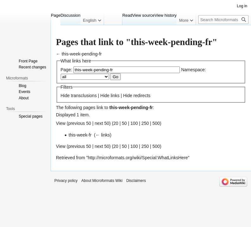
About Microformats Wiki (101, 180)
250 (145, 123)
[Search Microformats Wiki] (223, 19)
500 (156, 123)
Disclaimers (136, 180)
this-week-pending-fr (82, 53)
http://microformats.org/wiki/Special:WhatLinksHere (138, 157)
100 (134, 123)
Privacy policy (65, 180)
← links (102, 134)
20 (116, 123)
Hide (65, 95)
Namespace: (193, 69)
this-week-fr (80, 134)
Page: (66, 69)
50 (124, 123)
